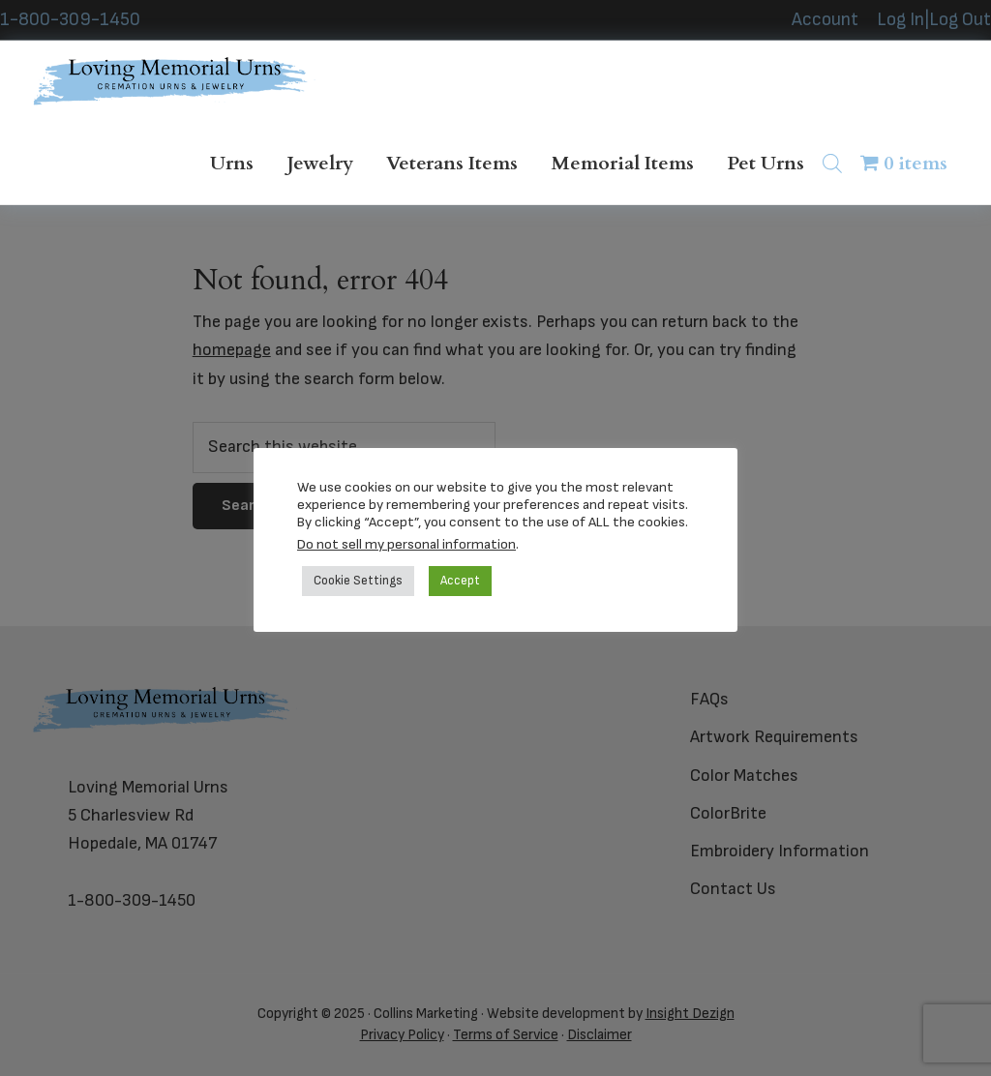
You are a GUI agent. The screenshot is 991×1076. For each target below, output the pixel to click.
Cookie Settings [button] (358, 580)
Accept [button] (460, 580)
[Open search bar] (832, 163)
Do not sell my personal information (406, 544)
